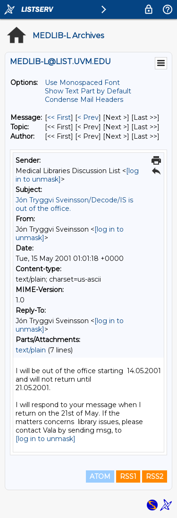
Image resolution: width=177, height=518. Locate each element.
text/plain (31, 350)
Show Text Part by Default (88, 91)
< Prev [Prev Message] (88, 117)
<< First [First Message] (59, 117)
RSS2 (154, 476)
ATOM (100, 476)
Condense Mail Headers (84, 99)
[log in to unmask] (46, 438)
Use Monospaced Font (82, 82)
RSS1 (128, 476)
